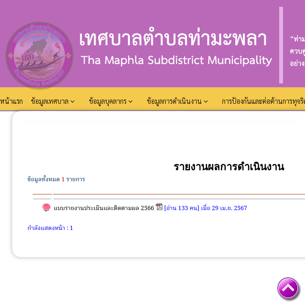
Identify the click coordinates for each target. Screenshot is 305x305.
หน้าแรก (12, 101)
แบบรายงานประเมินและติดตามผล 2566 (104, 208)
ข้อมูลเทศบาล (52, 101)
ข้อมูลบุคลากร (110, 101)
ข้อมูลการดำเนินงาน (177, 101)
